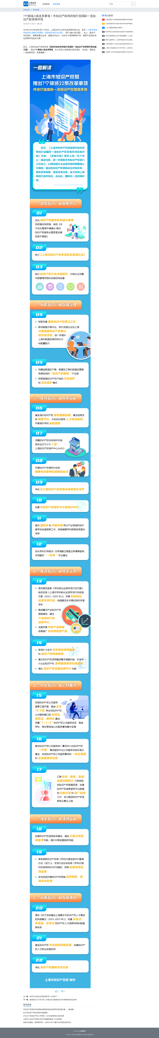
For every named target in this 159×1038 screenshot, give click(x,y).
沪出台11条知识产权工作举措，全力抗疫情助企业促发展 (43, 1016)
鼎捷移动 (83, 1031)
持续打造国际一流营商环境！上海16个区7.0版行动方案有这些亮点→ (48, 1022)
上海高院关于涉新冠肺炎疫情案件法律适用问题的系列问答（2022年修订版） (129, 19)
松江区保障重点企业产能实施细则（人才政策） (120, 36)
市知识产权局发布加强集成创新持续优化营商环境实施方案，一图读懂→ (49, 1009)
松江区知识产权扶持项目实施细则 (35, 1013)
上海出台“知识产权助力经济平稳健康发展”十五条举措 (42, 1019)
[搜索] (120, 4)
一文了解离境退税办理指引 (113, 27)
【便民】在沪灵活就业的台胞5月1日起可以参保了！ (121, 52)
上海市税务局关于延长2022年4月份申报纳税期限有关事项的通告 (125, 23)
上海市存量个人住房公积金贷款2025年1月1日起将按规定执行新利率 (127, 44)
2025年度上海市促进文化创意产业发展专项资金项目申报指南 (124, 32)
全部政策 (46, 4)
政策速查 (56, 4)
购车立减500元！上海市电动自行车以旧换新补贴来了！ (123, 40)
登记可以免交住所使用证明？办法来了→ (44, 996)
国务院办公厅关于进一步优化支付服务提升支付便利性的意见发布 (53, 1000)
